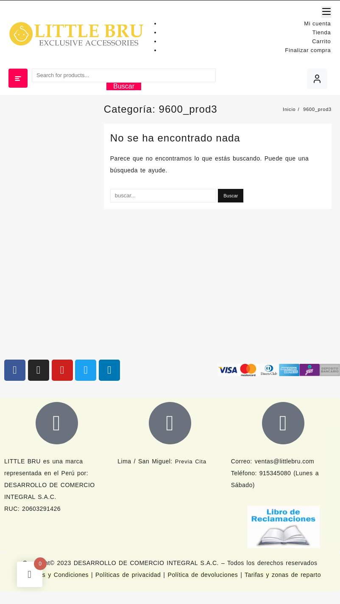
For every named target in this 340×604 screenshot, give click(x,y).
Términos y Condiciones (55, 574)
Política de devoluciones (202, 574)
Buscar (123, 86)
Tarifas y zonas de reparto (283, 574)
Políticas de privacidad (128, 574)
